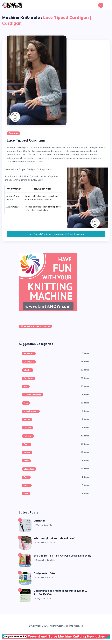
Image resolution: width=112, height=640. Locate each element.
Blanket (27, 370)
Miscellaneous (30, 411)
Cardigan (13, 133)
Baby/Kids (29, 353)
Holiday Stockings (32, 395)
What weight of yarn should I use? (55, 538)
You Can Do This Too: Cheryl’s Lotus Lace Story (62, 555)
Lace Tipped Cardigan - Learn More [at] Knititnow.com (56, 234)
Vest (26, 493)
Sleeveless (29, 469)
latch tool (40, 520)
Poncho (27, 428)
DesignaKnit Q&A (44, 573)
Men (26, 403)
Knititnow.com (55, 625)
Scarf (26, 444)
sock (26, 477)
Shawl (27, 452)
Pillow (27, 419)
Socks (26, 485)
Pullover (28, 436)
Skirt (26, 460)
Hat (25, 386)
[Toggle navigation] (107, 5)
